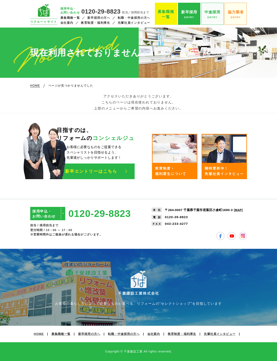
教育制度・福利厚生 (95, 22)
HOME (39, 334)
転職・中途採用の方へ (134, 17)
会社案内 (67, 22)
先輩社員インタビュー (134, 22)
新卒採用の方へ (98, 17)
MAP (238, 210)
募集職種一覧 (70, 17)
